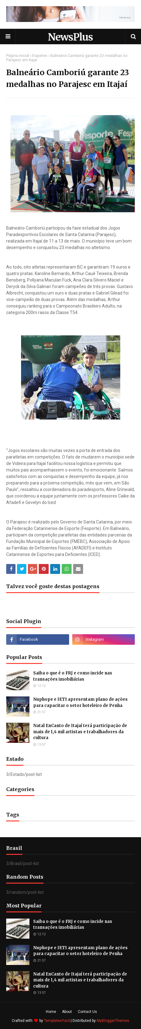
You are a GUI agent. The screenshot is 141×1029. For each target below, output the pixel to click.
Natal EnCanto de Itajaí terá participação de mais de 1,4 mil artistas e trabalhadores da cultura (80, 731)
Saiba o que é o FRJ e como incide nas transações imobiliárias (72, 676)
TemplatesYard (57, 1020)
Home (51, 1012)
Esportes (39, 56)
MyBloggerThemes (113, 1020)
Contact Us (87, 1012)
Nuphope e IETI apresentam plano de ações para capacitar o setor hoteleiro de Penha (80, 702)
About (67, 1012)
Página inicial (17, 56)
